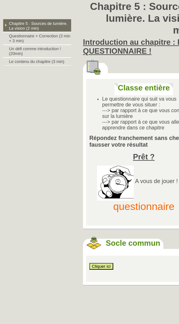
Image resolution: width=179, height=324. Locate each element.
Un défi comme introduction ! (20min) (35, 51)
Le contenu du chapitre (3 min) (36, 61)
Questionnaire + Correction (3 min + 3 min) (39, 38)
